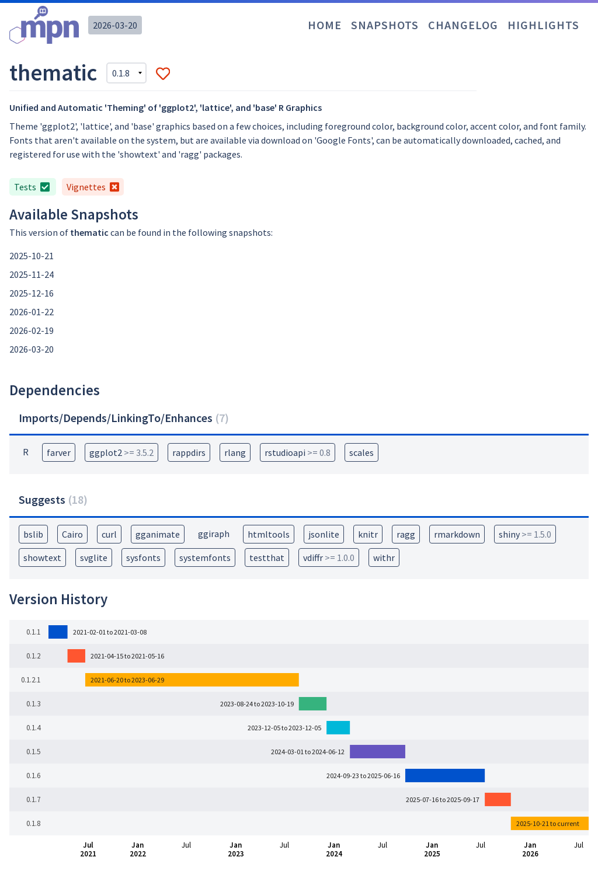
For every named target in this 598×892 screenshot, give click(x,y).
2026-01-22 (31, 312)
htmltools (269, 534)
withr (384, 557)
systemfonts (205, 557)
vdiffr (328, 557)
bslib (33, 534)
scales (361, 452)
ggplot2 (121, 452)
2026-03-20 (115, 25)
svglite (93, 557)
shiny (525, 534)
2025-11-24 (31, 274)
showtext (42, 557)
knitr (368, 534)
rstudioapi (298, 452)
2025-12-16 (31, 293)
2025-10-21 (31, 256)
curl (109, 534)
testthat (266, 557)
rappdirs (189, 452)
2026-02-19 (31, 330)
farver (59, 452)
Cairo (72, 534)
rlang (235, 452)
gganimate (157, 534)
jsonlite (323, 534)
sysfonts (143, 557)
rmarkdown (457, 534)
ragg (406, 534)
